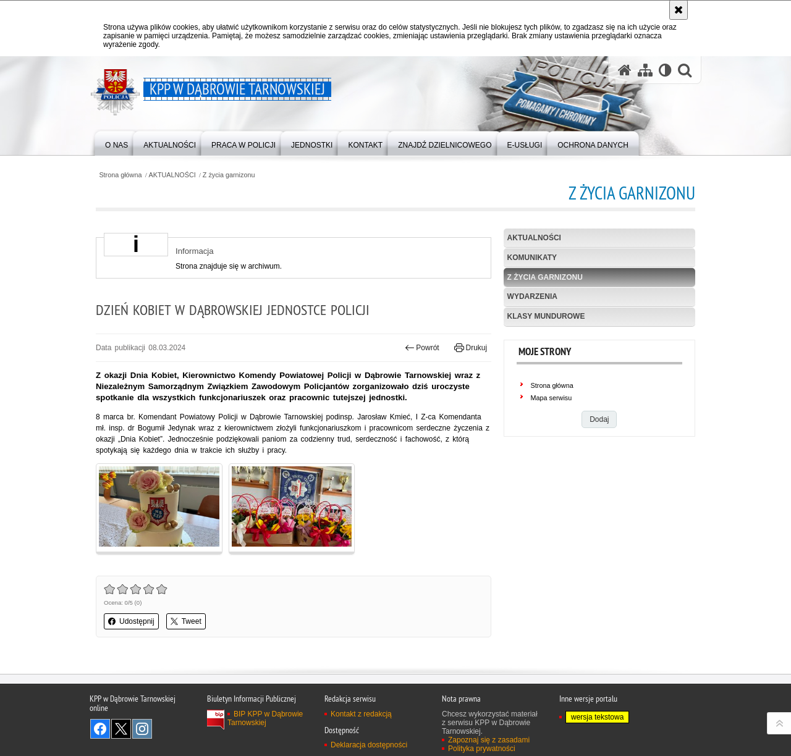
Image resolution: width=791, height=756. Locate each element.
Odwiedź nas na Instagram (142, 729)
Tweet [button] (186, 621)
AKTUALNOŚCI (172, 175)
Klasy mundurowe (546, 316)
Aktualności (534, 237)
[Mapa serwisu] (645, 70)
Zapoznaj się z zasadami (489, 740)
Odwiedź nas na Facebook (100, 729)
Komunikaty (532, 257)
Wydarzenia (532, 296)
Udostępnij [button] (131, 621)
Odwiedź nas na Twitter (121, 729)
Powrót (422, 348)
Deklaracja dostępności (369, 745)
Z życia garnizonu (229, 175)
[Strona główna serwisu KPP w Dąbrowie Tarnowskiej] (625, 70)
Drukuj (470, 348)
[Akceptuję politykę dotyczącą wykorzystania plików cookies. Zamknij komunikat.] (678, 10)
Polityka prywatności (481, 748)
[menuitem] (116, 142)
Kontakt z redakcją (361, 714)
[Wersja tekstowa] (665, 70)
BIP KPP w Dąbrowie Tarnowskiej (265, 718)
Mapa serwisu (551, 397)
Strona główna (120, 175)
